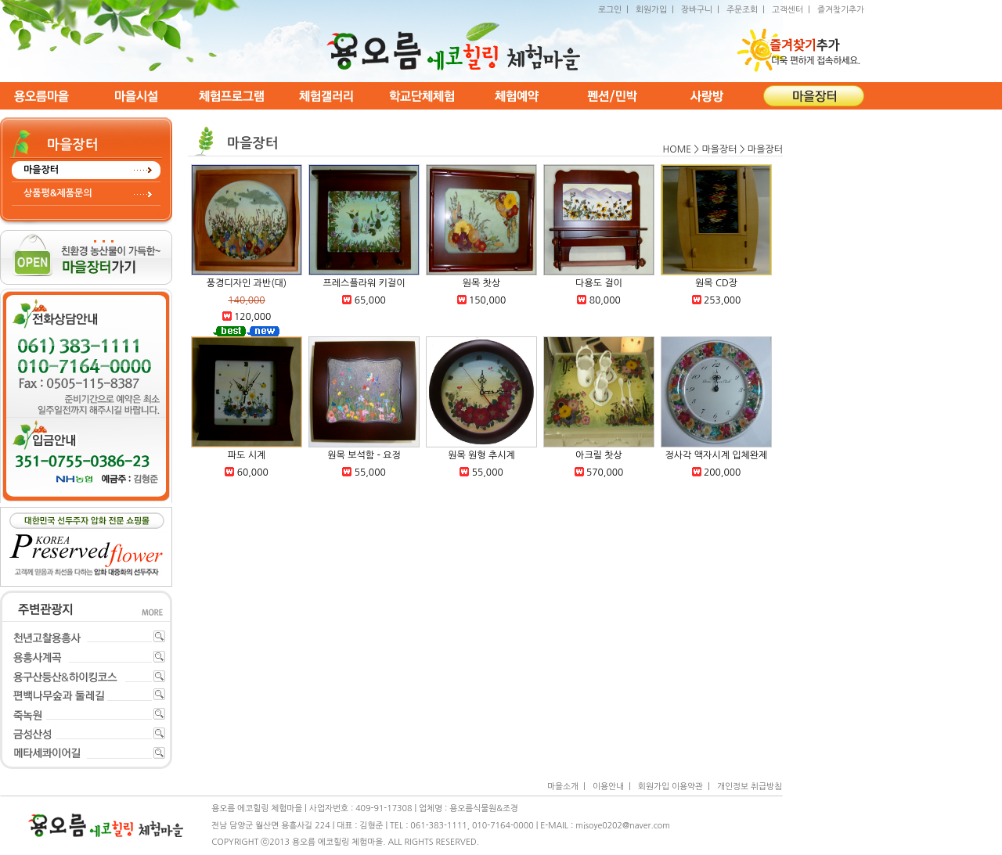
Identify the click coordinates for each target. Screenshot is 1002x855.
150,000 (487, 300)
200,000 (722, 472)
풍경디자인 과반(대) (247, 283)
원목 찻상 (481, 283)
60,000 (253, 472)
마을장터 (41, 169)
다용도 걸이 (598, 283)
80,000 (605, 300)
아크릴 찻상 (598, 455)
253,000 (722, 300)
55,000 (370, 472)
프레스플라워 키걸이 (364, 283)
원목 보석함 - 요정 (363, 455)
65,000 (370, 300)
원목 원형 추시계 (481, 455)
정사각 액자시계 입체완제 (716, 455)
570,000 (604, 472)
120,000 (252, 317)
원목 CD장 (716, 283)
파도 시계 (246, 455)
